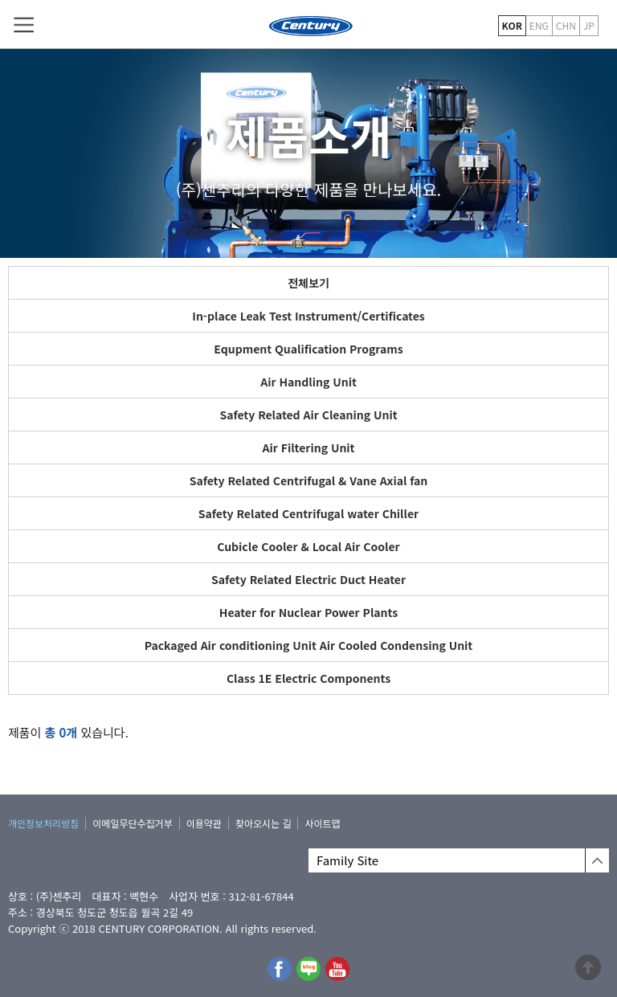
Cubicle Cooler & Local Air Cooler (308, 546)
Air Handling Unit (308, 382)
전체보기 (308, 283)
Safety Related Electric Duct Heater (308, 579)
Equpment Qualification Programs (308, 349)
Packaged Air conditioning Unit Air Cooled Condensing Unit (309, 645)
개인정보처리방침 (43, 823)
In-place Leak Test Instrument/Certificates (308, 316)
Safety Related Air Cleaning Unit (308, 415)
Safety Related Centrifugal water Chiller (308, 513)
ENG (539, 25)
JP (589, 25)
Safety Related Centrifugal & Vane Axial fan (309, 480)
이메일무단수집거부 (132, 823)
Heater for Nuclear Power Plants (308, 612)
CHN (566, 25)
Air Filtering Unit (308, 447)
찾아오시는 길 (263, 823)
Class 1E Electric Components (308, 678)
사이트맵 (322, 823)
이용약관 (204, 823)
